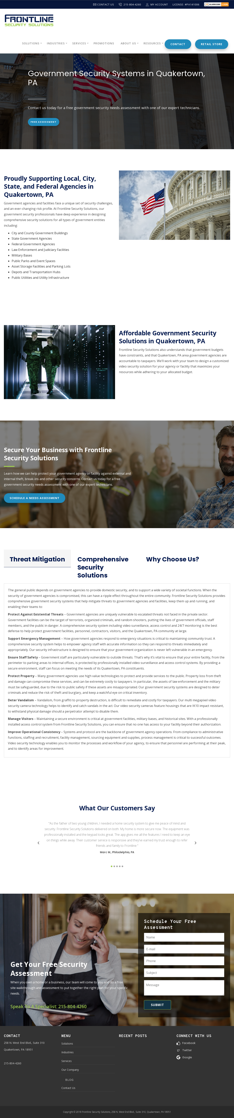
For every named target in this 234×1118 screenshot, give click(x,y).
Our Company (70, 1070)
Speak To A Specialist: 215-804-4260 (48, 1006)
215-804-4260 (130, 4)
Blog (69, 1080)
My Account (157, 4)
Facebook (188, 1043)
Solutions (67, 1043)
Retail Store (211, 44)
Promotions (104, 43)
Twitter (187, 1050)
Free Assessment (44, 121)
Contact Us (103, 4)
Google (187, 1057)
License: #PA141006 (186, 4)
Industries (67, 1052)
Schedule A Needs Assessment (34, 498)
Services (66, 1061)
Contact (177, 44)
